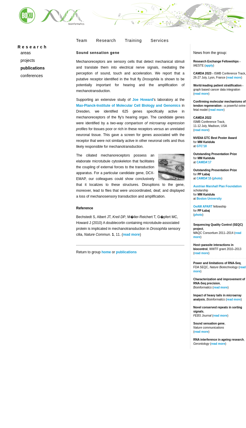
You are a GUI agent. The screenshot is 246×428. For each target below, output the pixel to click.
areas (25, 52)
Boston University (209, 198)
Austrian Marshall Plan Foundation (217, 186)
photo (217, 178)
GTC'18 (202, 146)
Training (133, 40)
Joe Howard (142, 100)
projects (27, 60)
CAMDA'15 (204, 178)
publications (32, 68)
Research (106, 40)
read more (234, 77)
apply (209, 65)
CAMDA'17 (204, 162)
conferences (31, 75)
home (106, 252)
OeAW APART (203, 206)
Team (81, 40)
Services (160, 40)
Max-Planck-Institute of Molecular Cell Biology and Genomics (128, 105)
